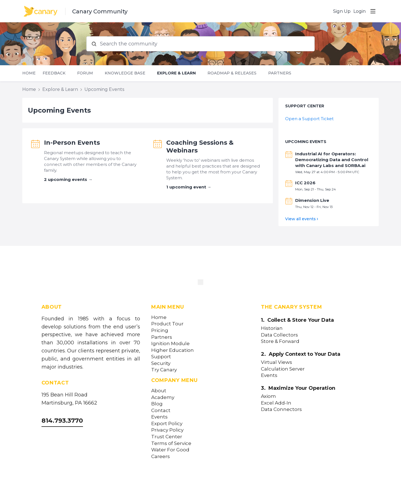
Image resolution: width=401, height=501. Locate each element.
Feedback (54, 73)
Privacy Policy (167, 430)
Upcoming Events (104, 89)
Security (160, 363)
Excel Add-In (276, 403)
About (158, 390)
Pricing (159, 330)
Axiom (268, 396)
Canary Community (100, 11)
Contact (160, 410)
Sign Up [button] (342, 11)
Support (161, 356)
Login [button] (359, 11)
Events (159, 417)
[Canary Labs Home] (200, 283)
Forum (85, 73)
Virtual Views (276, 362)
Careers (160, 456)
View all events (300, 218)
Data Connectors (281, 409)
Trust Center (166, 436)
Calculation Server (283, 369)
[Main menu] (373, 11)
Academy (162, 397)
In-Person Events (72, 142)
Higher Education (172, 350)
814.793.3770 (62, 420)
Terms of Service (171, 443)
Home (29, 73)
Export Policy (166, 423)
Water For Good (170, 449)
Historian (272, 328)
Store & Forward (280, 341)
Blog (157, 403)
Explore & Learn (176, 73)
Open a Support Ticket (309, 118)
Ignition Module (170, 343)
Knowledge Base (125, 73)
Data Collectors (279, 335)
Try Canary (164, 369)
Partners (279, 73)
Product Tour (167, 323)
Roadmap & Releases (231, 73)
